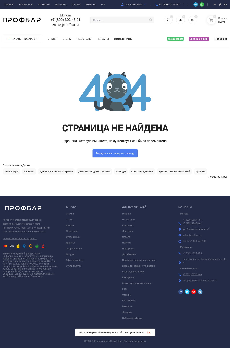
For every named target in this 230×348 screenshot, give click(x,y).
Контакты (127, 225)
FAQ (124, 289)
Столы (67, 38)
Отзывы (126, 294)
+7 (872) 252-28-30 (192, 253)
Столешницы (123, 38)
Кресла (70, 225)
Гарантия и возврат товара (136, 283)
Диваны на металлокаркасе (56, 171)
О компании (128, 219)
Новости (126, 242)
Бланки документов (133, 271)
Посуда (70, 254)
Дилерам (127, 312)
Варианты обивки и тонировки (138, 265)
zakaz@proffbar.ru (65, 24)
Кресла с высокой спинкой (174, 171)
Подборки (221, 38)
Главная (126, 213)
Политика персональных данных (20, 238)
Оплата (126, 236)
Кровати (200, 171)
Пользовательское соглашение (139, 260)
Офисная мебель (75, 260)
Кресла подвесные (142, 171)
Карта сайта (129, 300)
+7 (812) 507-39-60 (192, 274)
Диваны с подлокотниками (94, 171)
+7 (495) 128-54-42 (192, 223)
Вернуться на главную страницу (115, 153)
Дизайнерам (175, 38)
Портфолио (128, 248)
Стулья (52, 38)
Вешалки (29, 171)
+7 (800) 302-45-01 (170, 4)
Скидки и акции (199, 38)
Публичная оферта (132, 318)
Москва (65, 15)
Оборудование (74, 248)
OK (149, 332)
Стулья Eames (74, 265)
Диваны (103, 38)
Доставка (127, 231)
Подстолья (84, 38)
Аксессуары (11, 171)
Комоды (121, 171)
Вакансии (127, 306)
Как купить (128, 277)
